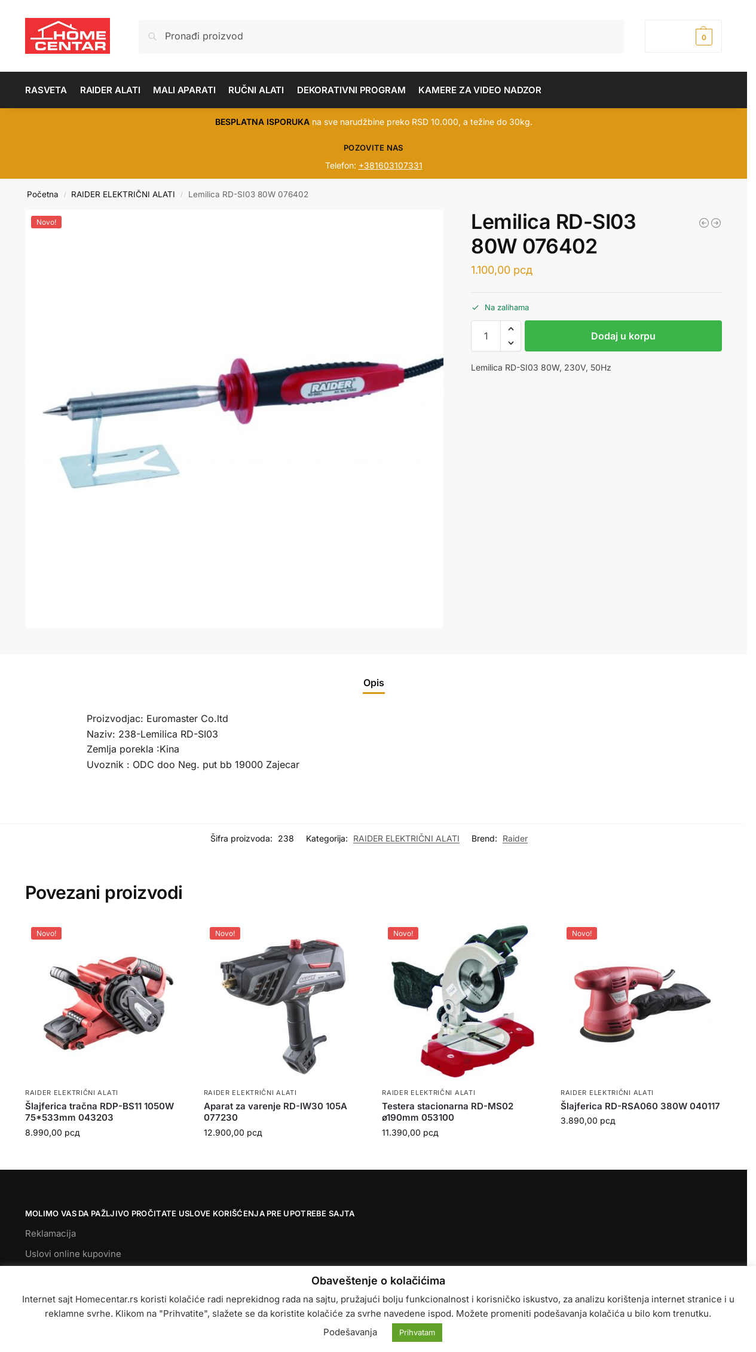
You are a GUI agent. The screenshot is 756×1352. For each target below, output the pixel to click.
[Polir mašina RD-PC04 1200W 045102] (704, 223)
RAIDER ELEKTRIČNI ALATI (123, 194)
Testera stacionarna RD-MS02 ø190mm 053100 (447, 1112)
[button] (683, 36)
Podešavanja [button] (350, 1332)
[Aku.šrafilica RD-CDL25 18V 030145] (716, 223)
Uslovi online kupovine (73, 1253)
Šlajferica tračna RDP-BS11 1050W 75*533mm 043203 (99, 1112)
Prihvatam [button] (417, 1332)
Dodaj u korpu (623, 336)
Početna (43, 194)
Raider (515, 838)
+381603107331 (391, 165)
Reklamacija (50, 1233)
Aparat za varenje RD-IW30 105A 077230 (275, 1112)
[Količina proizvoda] (486, 335)
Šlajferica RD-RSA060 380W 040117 (640, 1106)
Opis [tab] (373, 683)
